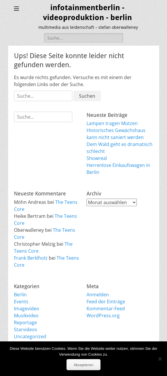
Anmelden (98, 294)
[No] (160, 359)
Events (21, 301)
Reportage (25, 322)
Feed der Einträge (106, 301)
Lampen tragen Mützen (112, 123)
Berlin (20, 294)
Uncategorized (30, 336)
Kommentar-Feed (106, 308)
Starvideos (25, 329)
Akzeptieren (83, 364)
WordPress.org (103, 315)
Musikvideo (26, 315)
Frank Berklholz (31, 258)
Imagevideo (26, 308)
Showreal (97, 158)
